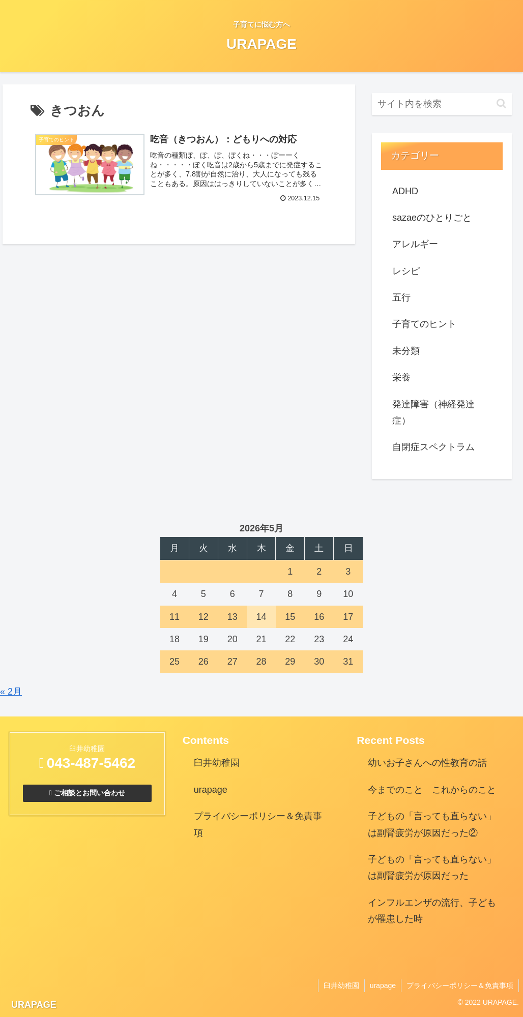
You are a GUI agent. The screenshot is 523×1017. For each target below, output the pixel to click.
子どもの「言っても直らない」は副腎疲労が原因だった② (432, 824)
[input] (442, 104)
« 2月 (11, 691)
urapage (210, 790)
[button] (501, 103)
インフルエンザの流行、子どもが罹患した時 (432, 911)
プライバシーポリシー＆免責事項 (258, 824)
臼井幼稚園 (217, 763)
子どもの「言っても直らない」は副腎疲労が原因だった (432, 867)
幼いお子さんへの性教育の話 (427, 763)
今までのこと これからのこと (432, 790)
